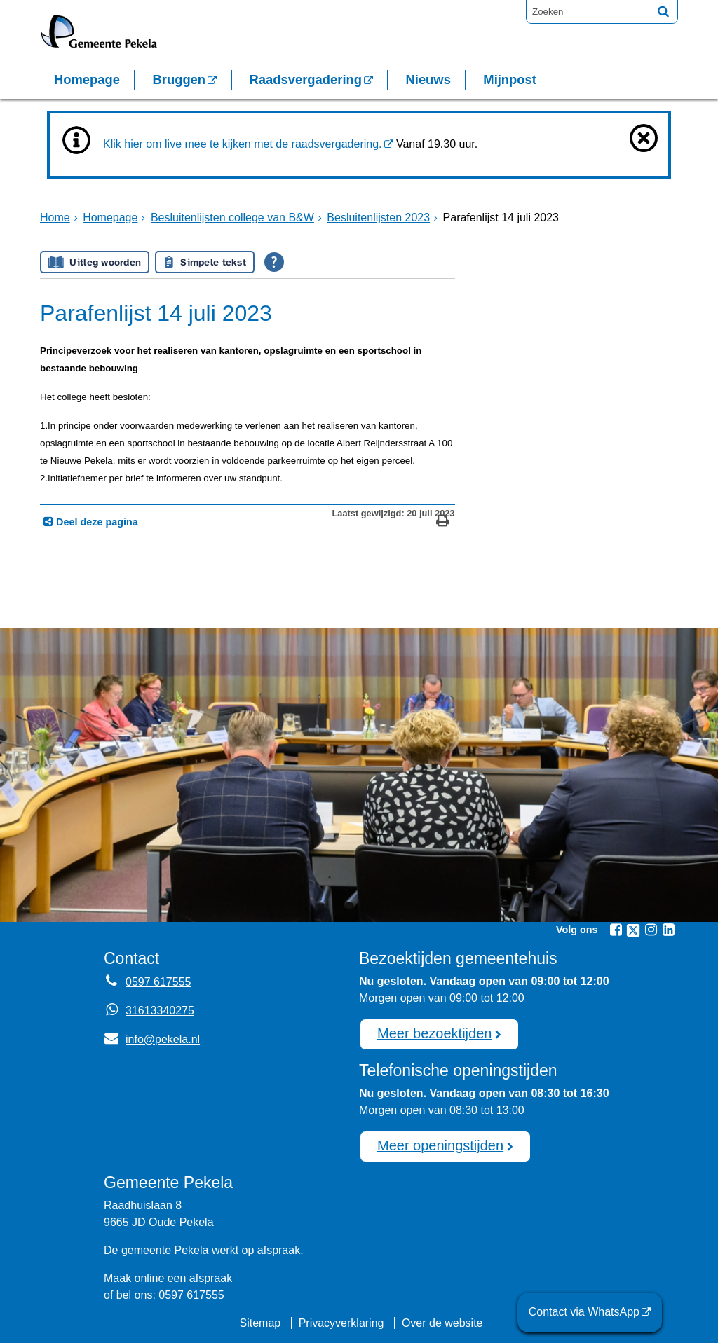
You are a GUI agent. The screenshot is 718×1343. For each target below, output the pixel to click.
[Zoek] (663, 11)
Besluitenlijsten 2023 (378, 217)
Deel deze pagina (95, 522)
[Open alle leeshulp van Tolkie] (274, 262)
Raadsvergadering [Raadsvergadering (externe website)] (306, 79)
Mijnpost (509, 79)
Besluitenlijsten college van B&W (232, 217)
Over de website (442, 1323)
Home (55, 217)
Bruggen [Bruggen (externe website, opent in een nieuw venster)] (178, 79)
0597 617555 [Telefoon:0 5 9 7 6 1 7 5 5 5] (158, 982)
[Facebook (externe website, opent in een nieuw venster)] (615, 929)
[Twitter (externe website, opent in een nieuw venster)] (633, 930)
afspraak (210, 1278)
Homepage (87, 79)
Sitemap (259, 1323)
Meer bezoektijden (434, 1033)
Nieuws (427, 79)
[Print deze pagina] (443, 522)
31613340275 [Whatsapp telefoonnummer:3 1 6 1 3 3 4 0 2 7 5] (160, 1011)
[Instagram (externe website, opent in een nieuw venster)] (650, 929)
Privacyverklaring (341, 1323)
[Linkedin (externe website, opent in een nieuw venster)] (668, 929)
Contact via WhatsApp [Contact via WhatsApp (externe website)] (584, 1312)
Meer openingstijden (440, 1145)
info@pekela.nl (152, 1039)
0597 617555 (191, 1295)
